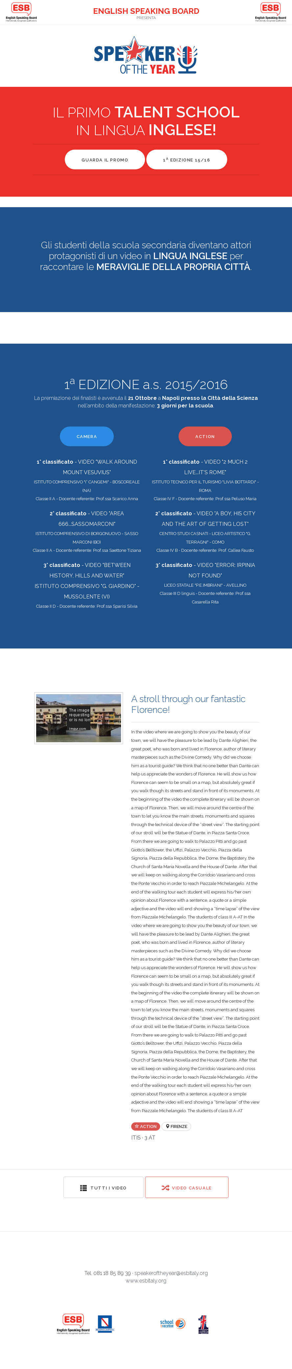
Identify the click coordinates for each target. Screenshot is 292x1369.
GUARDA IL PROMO (105, 160)
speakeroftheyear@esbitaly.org (171, 1273)
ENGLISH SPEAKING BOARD (146, 11)
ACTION (205, 436)
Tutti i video (103, 1188)
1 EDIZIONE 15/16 (186, 159)
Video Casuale (187, 1188)
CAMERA (87, 436)
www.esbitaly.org (146, 1281)
